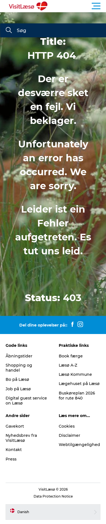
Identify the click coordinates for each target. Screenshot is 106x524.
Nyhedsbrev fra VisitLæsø (21, 438)
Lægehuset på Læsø (79, 383)
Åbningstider (19, 356)
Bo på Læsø (17, 379)
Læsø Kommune (75, 374)
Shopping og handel (19, 368)
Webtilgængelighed (79, 444)
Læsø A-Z (68, 365)
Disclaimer (69, 435)
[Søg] (9, 30)
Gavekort (15, 426)
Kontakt (14, 449)
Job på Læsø (18, 388)
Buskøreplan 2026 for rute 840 (77, 396)
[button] (78, 6)
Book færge (71, 356)
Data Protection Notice (53, 496)
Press (11, 459)
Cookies (67, 426)
